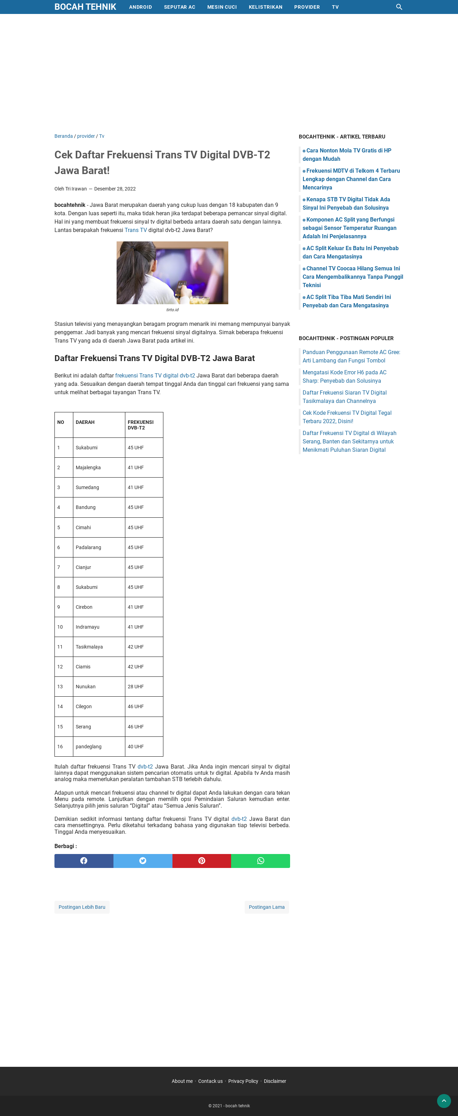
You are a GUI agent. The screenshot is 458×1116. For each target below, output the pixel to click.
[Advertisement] (229, 73)
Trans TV (136, 230)
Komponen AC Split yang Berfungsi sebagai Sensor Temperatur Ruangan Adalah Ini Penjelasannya (350, 228)
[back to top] (444, 1101)
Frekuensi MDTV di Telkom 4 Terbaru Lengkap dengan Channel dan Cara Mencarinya (351, 179)
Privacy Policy (243, 1081)
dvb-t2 (145, 766)
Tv (335, 7)
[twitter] (142, 861)
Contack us (210, 1081)
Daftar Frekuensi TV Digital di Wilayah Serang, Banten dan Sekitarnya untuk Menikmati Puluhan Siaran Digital (350, 441)
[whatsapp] (260, 861)
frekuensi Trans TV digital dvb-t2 (155, 375)
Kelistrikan (266, 7)
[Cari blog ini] (399, 7)
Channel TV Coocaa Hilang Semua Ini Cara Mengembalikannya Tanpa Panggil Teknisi (353, 277)
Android (140, 7)
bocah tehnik (85, 7)
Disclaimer (275, 1081)
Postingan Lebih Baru (82, 907)
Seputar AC (179, 7)
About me (182, 1081)
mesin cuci (222, 7)
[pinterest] (201, 861)
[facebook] (83, 861)
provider (307, 7)
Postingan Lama (267, 907)
